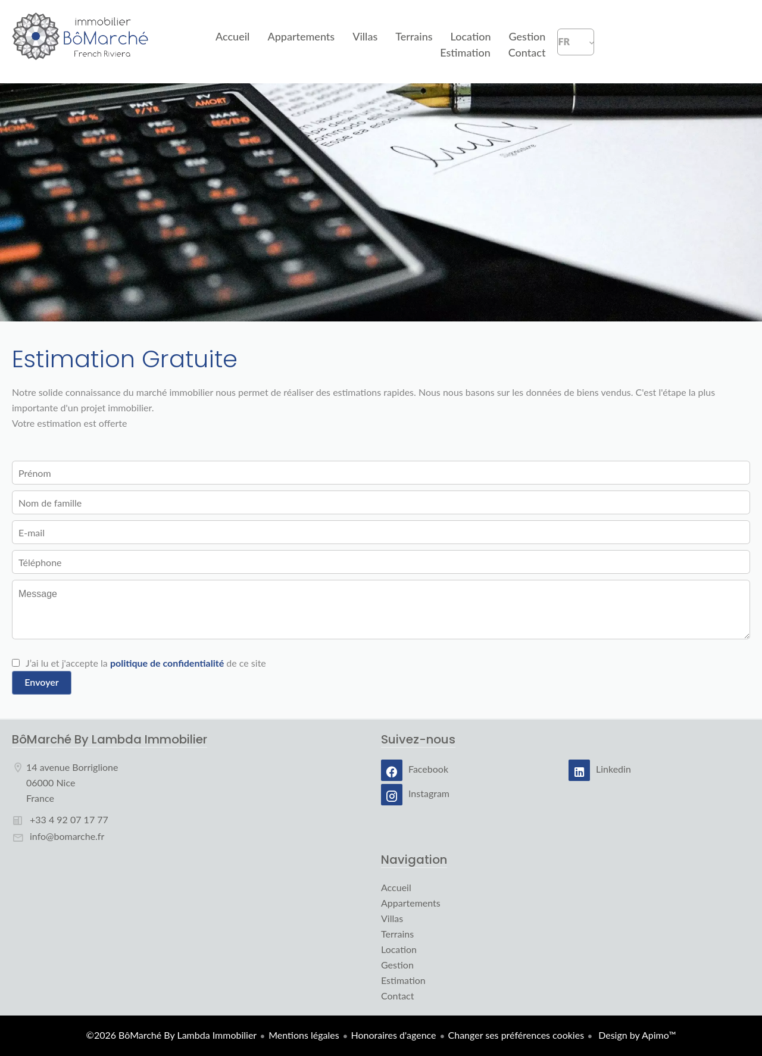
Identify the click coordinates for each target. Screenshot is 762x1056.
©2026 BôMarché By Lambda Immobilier (171, 1035)
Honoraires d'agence (393, 1035)
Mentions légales (303, 1035)
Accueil (80, 41)
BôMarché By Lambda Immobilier (109, 739)
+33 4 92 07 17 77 (69, 819)
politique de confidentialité (167, 662)
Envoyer (41, 682)
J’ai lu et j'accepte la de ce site (146, 662)
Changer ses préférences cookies (516, 1035)
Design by (636, 1035)
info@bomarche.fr (67, 836)
